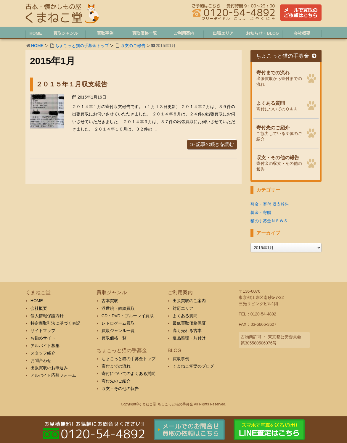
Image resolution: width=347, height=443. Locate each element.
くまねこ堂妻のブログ (193, 366)
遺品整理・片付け (189, 338)
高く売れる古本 (187, 330)
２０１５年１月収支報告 (71, 84)
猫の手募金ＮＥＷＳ (269, 220)
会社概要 (38, 308)
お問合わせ (40, 360)
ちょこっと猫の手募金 (286, 56)
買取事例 (181, 358)
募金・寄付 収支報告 (269, 204)
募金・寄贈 (260, 212)
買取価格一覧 (114, 338)
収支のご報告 (133, 45)
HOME (37, 45)
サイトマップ (42, 330)
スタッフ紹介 (42, 353)
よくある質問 (185, 315)
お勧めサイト (42, 338)
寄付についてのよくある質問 (128, 373)
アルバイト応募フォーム (53, 375)
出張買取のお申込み (49, 367)
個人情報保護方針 (47, 315)
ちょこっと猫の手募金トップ (82, 45)
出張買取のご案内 (189, 300)
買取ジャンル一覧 (118, 330)
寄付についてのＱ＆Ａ (279, 105)
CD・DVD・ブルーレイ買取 (128, 315)
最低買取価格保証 (189, 323)
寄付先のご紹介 (116, 380)
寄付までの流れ (116, 366)
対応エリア (183, 308)
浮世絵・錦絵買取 (118, 308)
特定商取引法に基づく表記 (55, 323)
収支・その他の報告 (120, 388)
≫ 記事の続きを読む (212, 144)
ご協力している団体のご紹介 (279, 132)
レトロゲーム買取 (118, 323)
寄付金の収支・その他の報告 (279, 162)
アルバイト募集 (45, 345)
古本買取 (110, 300)
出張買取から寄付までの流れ (279, 77)
